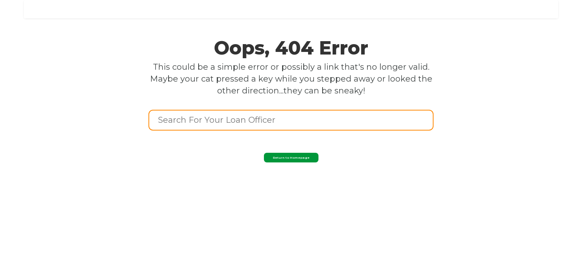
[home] (78, 7)
